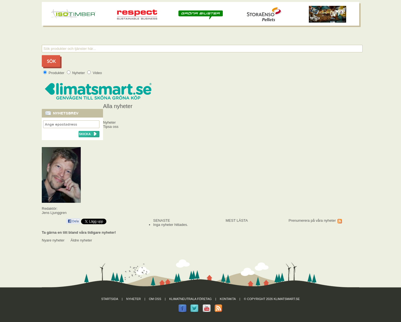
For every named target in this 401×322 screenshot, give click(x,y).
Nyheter (76, 73)
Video (94, 73)
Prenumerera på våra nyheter (312, 220)
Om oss (155, 299)
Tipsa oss (110, 127)
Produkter (54, 73)
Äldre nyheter (81, 240)
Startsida (109, 299)
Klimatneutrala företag (190, 299)
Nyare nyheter (53, 240)
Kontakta (228, 299)
